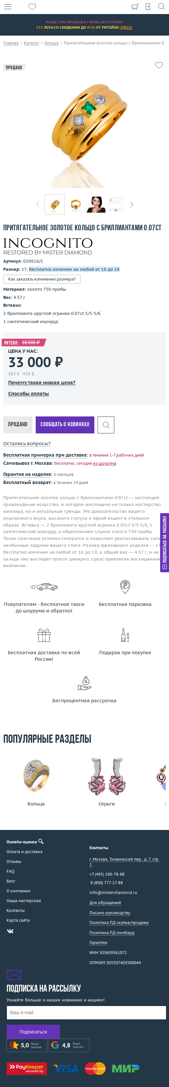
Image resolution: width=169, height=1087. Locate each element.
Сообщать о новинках (65, 425)
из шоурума (104, 463)
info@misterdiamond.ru (113, 892)
